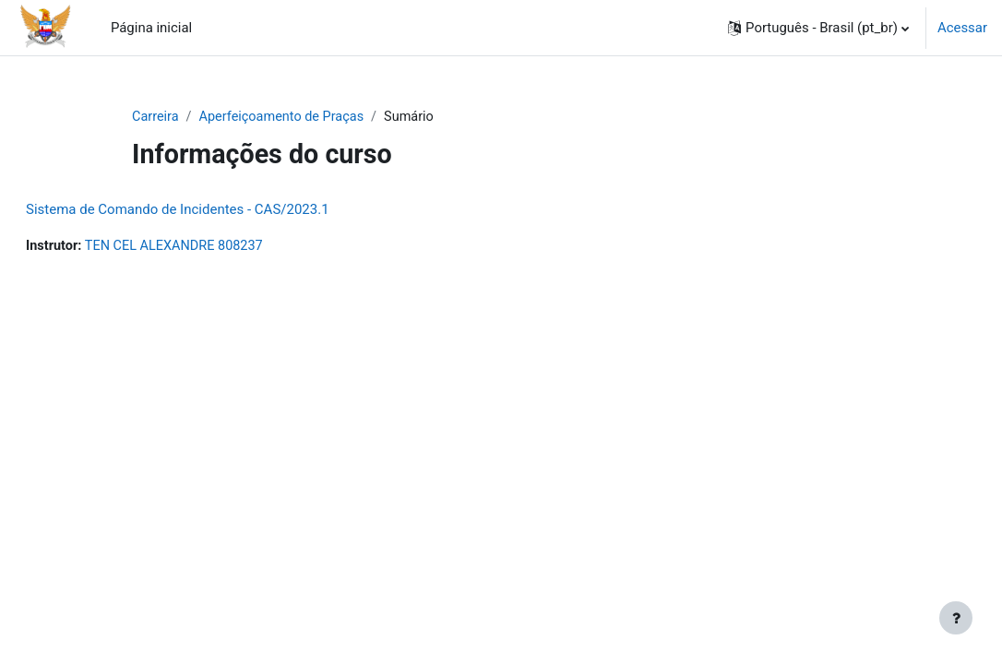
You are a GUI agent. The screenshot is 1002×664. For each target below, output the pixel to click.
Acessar (962, 27)
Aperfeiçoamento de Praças (285, 117)
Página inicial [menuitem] (151, 27)
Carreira (156, 117)
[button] (818, 27)
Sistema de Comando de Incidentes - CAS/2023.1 (222, 210)
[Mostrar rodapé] (955, 617)
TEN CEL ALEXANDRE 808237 (223, 247)
